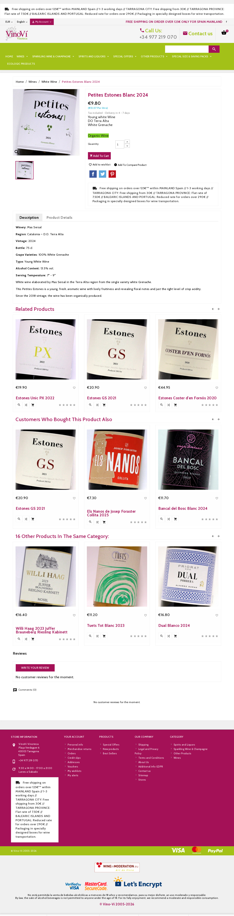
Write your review (35, 660)
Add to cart (99, 148)
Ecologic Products (96, 56)
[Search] (187, 49)
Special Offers (125, 49)
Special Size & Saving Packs (58, 56)
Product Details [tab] (59, 210)
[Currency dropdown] (9, 22)
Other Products (21, 56)
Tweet (102, 166)
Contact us (200, 33)
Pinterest (112, 166)
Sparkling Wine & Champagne (53, 49)
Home (9, 49)
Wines (23, 49)
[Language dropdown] (22, 22)
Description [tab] (29, 210)
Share (93, 166)
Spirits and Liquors (94, 49)
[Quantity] (119, 137)
